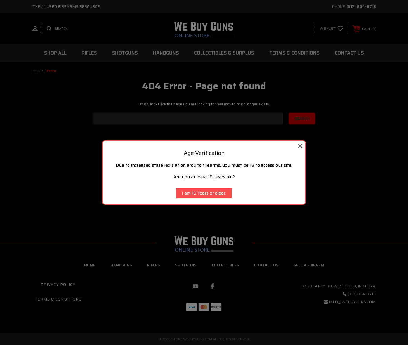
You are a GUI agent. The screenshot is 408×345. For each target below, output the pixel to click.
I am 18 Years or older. (204, 193)
